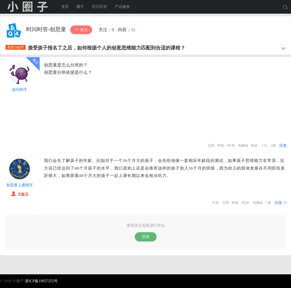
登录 (145, 237)
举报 (220, 145)
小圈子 (27, 7)
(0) (285, 203)
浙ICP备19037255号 (41, 281)
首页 (65, 7)
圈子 (80, 7)
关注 (81, 29)
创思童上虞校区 (19, 185)
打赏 (215, 203)
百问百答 (99, 7)
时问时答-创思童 (47, 29)
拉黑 (211, 145)
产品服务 (122, 7)
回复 (283, 146)
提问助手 (19, 90)
